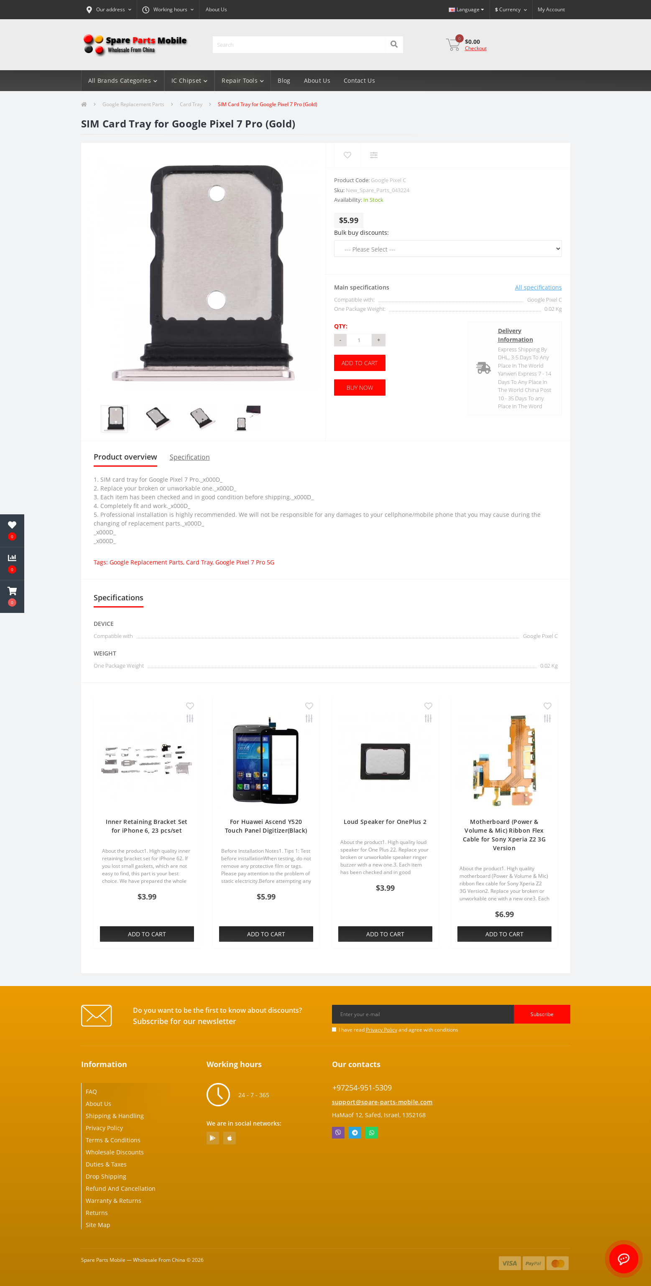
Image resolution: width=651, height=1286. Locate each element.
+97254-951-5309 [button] (362, 1088)
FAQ (91, 1091)
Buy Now (360, 387)
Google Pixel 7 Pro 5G (244, 562)
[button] (109, 9)
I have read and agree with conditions (398, 1029)
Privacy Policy (381, 1029)
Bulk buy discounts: (361, 232)
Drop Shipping (106, 1176)
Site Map (98, 1225)
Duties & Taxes (106, 1164)
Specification (190, 457)
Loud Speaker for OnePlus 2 (385, 822)
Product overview (125, 457)
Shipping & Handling (115, 1116)
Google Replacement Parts (133, 104)
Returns (97, 1213)
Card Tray (191, 104)
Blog (284, 80)
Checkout (476, 48)
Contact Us (359, 80)
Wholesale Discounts (115, 1152)
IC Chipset (189, 80)
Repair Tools (243, 80)
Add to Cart (360, 363)
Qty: (340, 326)
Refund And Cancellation (121, 1188)
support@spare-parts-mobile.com (382, 1102)
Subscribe (542, 1014)
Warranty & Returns (113, 1201)
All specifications (538, 287)
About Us (216, 9)
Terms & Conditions (113, 1140)
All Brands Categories (123, 80)
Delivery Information (515, 335)
